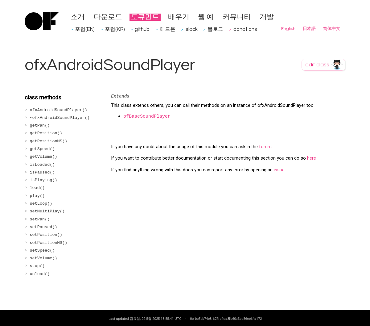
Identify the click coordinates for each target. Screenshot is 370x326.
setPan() (40, 219)
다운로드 (108, 17)
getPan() (40, 125)
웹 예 (206, 17)
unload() (40, 274)
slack (192, 29)
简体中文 (331, 29)
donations (245, 29)
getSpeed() (42, 149)
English (288, 29)
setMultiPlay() (47, 211)
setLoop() (41, 203)
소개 (78, 17)
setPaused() (43, 227)
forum (265, 146)
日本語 (309, 29)
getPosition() (46, 133)
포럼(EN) (85, 29)
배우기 (178, 17)
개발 (267, 17)
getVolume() (43, 156)
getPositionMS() (49, 141)
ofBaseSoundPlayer (147, 116)
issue (279, 170)
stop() (37, 266)
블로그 (215, 29)
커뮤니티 (237, 17)
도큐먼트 (145, 17)
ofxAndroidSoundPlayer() (58, 110)
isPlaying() (43, 180)
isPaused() (42, 172)
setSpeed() (42, 250)
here (311, 158)
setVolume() (43, 258)
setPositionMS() (49, 242)
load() (37, 188)
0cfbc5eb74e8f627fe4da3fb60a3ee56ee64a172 (226, 318)
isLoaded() (42, 164)
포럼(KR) (115, 29)
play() (37, 196)
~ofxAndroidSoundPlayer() (60, 117)
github (142, 29)
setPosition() (46, 234)
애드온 (167, 29)
